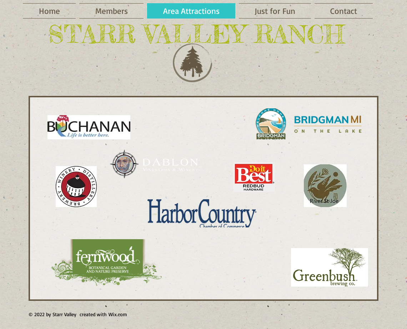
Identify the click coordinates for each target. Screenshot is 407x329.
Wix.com (118, 314)
